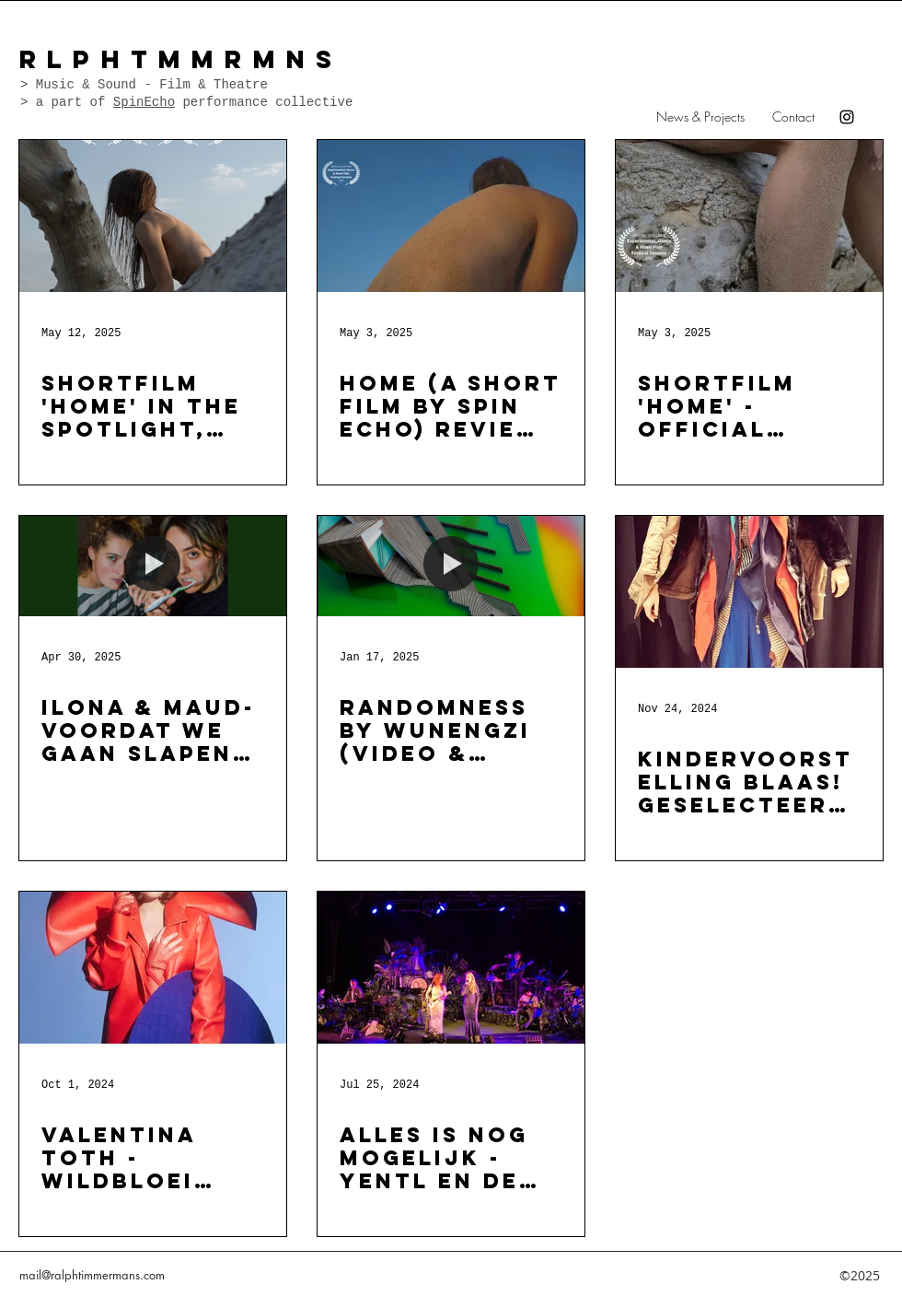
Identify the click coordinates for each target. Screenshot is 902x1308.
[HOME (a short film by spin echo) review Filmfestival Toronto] (451, 216)
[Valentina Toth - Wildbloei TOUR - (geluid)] (152, 968)
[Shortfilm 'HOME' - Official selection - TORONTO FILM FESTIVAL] (749, 216)
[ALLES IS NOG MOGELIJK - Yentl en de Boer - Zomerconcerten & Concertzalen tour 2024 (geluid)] (451, 968)
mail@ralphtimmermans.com (92, 1275)
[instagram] (847, 117)
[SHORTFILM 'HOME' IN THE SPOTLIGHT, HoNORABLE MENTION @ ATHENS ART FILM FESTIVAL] (152, 216)
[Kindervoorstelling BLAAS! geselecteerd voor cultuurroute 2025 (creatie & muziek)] (749, 592)
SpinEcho (144, 102)
